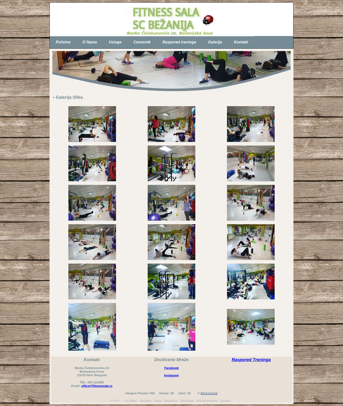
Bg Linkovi (131, 400)
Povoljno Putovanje (207, 400)
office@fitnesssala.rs (96, 386)
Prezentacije (170, 400)
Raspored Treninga (251, 359)
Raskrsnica (145, 400)
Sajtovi (158, 400)
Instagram (171, 375)
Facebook (171, 368)
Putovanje (225, 400)
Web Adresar (187, 400)
